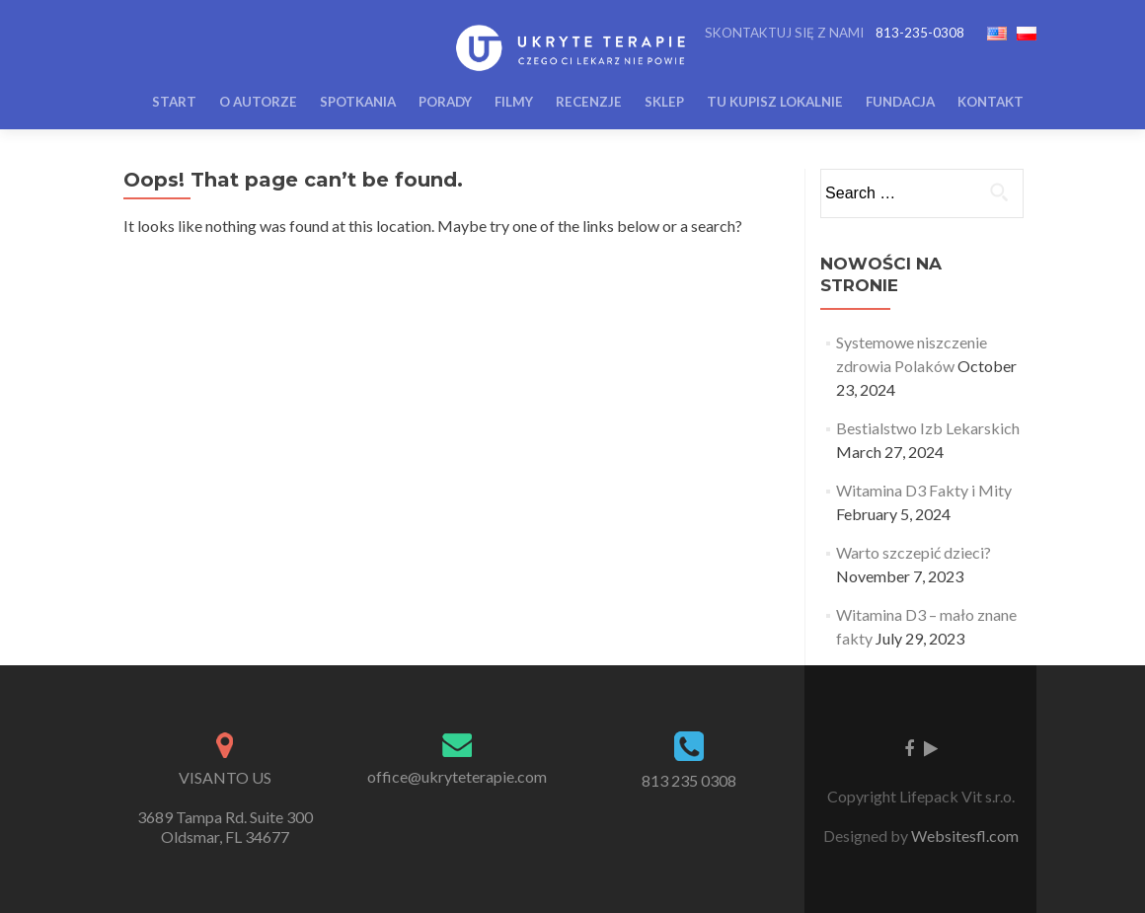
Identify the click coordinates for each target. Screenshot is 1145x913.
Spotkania (358, 102)
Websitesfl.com (965, 835)
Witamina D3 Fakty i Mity (924, 490)
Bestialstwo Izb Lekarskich (928, 427)
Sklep (664, 102)
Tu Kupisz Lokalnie (775, 102)
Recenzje (589, 102)
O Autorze (258, 102)
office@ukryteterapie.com (457, 776)
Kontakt (990, 102)
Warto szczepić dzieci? (913, 552)
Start (174, 102)
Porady (445, 102)
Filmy (514, 102)
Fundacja (900, 102)
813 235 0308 (689, 780)
